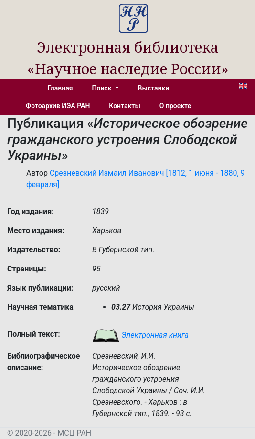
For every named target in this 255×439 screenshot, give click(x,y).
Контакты (124, 106)
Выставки (154, 88)
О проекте (175, 106)
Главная (60, 88)
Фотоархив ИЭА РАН (58, 106)
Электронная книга (140, 334)
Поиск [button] (102, 88)
